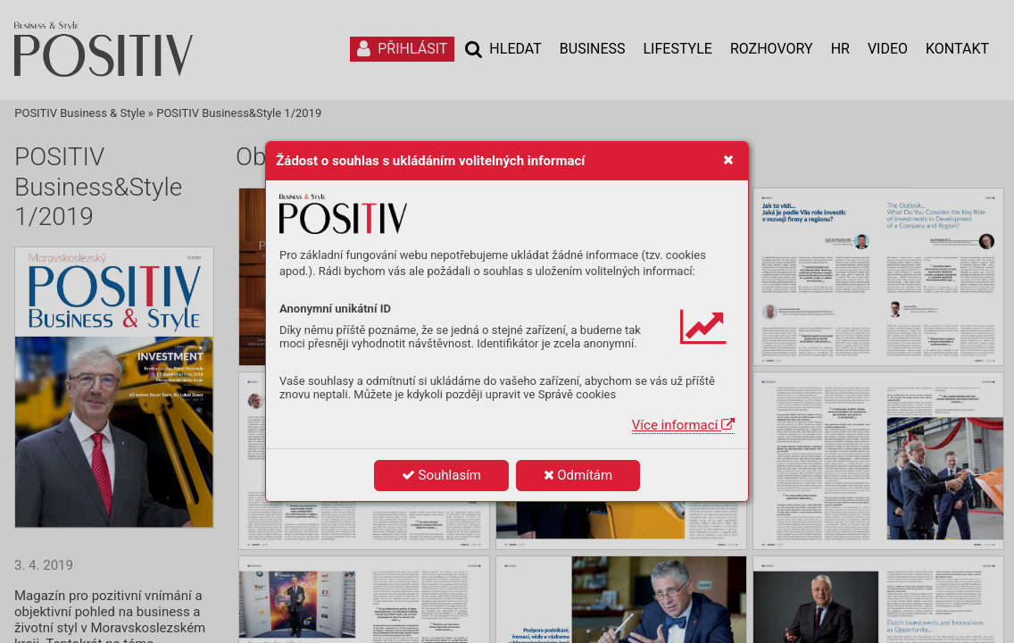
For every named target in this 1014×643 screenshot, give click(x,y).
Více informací (683, 425)
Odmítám (578, 475)
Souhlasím (441, 475)
